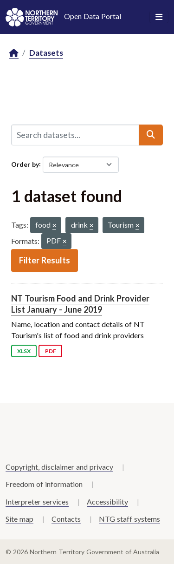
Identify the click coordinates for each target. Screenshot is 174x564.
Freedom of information (44, 483)
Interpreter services (37, 501)
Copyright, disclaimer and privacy (59, 466)
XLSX (24, 351)
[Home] (14, 53)
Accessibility (107, 501)
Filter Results (44, 260)
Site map (19, 518)
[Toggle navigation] (158, 17)
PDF (50, 351)
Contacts (66, 518)
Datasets (46, 53)
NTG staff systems (129, 518)
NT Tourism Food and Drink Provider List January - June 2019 (80, 303)
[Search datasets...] (75, 135)
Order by (25, 164)
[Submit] (151, 135)
